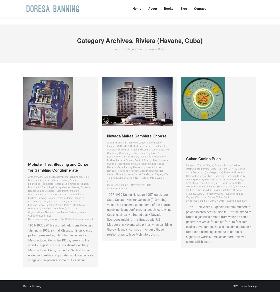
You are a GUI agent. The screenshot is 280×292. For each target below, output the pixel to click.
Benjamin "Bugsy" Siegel (200, 165)
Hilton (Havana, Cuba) (216, 179)
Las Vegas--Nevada (217, 183)
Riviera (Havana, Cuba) (128, 174)
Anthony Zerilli (36, 176)
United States (43, 215)
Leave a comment (83, 219)
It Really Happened (125, 163)
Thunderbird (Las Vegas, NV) (123, 178)
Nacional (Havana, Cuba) (147, 167)
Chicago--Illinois (79, 183)
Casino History (60, 180)
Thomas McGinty (213, 193)
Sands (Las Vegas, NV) (155, 174)
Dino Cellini (34, 187)
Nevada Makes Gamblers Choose (136, 136)
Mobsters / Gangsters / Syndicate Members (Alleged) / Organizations (56, 208)
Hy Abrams (236, 179)
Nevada (49, 212)
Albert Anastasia (116, 142)
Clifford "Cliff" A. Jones (130, 146)
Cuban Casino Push (203, 158)
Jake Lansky (144, 163)
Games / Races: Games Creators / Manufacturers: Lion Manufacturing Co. (59, 191)
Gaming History (46, 198)
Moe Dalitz (235, 183)
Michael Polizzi (63, 205)
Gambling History (51, 187)
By (38, 219)
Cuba (147, 146)
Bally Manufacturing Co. (69, 176)
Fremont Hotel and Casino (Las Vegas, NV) (145, 149)
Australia (50, 176)
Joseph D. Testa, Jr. (59, 201)
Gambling (112, 153)
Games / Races (70, 187)
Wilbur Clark (223, 197)
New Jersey (61, 212)
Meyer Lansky (46, 205)
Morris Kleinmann (196, 186)
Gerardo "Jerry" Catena (68, 198)
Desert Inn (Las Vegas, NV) (208, 172)
